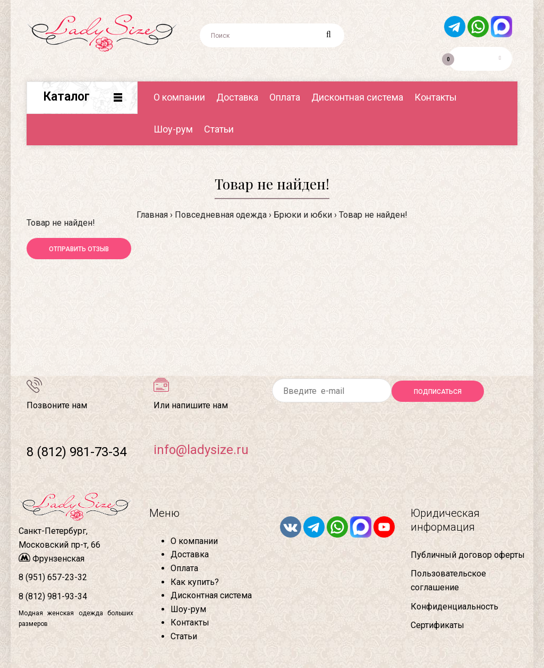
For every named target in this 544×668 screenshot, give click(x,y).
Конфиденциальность (454, 606)
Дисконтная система (211, 595)
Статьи (184, 636)
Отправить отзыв (79, 249)
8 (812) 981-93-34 (53, 596)
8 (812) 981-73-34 (76, 451)
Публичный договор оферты (468, 555)
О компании (194, 541)
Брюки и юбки (303, 215)
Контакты (190, 622)
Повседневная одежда (221, 215)
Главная (152, 215)
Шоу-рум (188, 609)
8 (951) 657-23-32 (53, 577)
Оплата (184, 568)
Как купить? (195, 582)
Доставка (190, 554)
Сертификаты (437, 625)
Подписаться (438, 391)
